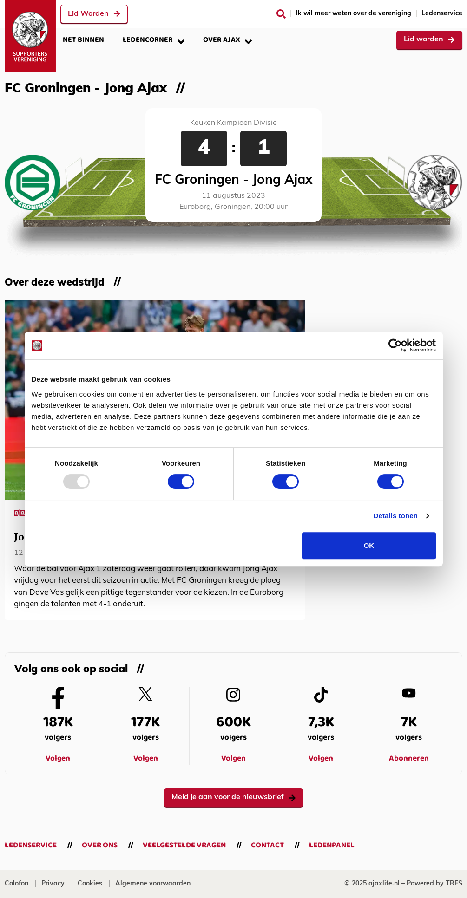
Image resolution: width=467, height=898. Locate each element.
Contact (267, 845)
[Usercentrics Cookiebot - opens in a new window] (395, 345)
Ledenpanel (332, 845)
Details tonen (396, 516)
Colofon (16, 883)
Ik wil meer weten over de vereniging (353, 13)
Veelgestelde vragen (184, 845)
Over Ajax (227, 40)
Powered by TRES (434, 883)
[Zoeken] (281, 14)
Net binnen (83, 40)
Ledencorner (153, 40)
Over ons (100, 845)
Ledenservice (441, 13)
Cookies (90, 883)
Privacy (53, 883)
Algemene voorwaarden (153, 883)
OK (369, 545)
